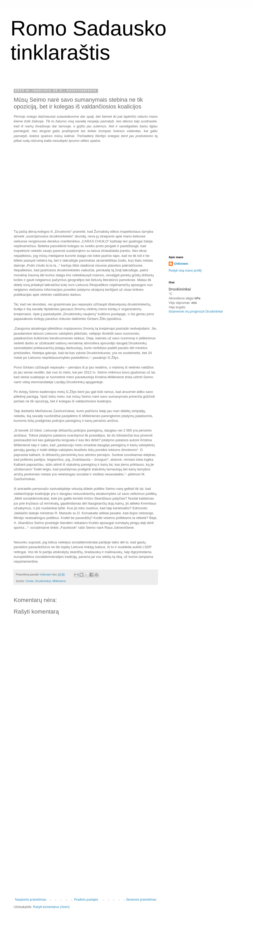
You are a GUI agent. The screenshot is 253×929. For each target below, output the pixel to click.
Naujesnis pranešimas (30, 899)
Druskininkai (43, 581)
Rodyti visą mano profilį (185, 270)
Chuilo (30, 581)
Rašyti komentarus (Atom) (51, 907)
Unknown (181, 264)
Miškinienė (59, 581)
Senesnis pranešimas (141, 899)
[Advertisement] (86, 812)
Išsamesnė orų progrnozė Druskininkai (196, 311)
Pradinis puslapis (86, 899)
